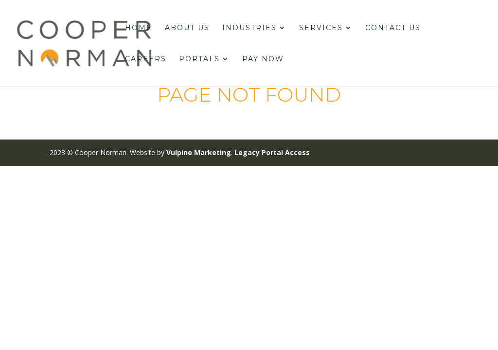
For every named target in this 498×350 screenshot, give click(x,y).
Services (321, 28)
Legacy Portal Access (272, 152)
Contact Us (393, 28)
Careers (145, 59)
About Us (187, 28)
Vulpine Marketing (198, 152)
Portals (199, 59)
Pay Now (263, 59)
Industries (249, 28)
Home (138, 28)
